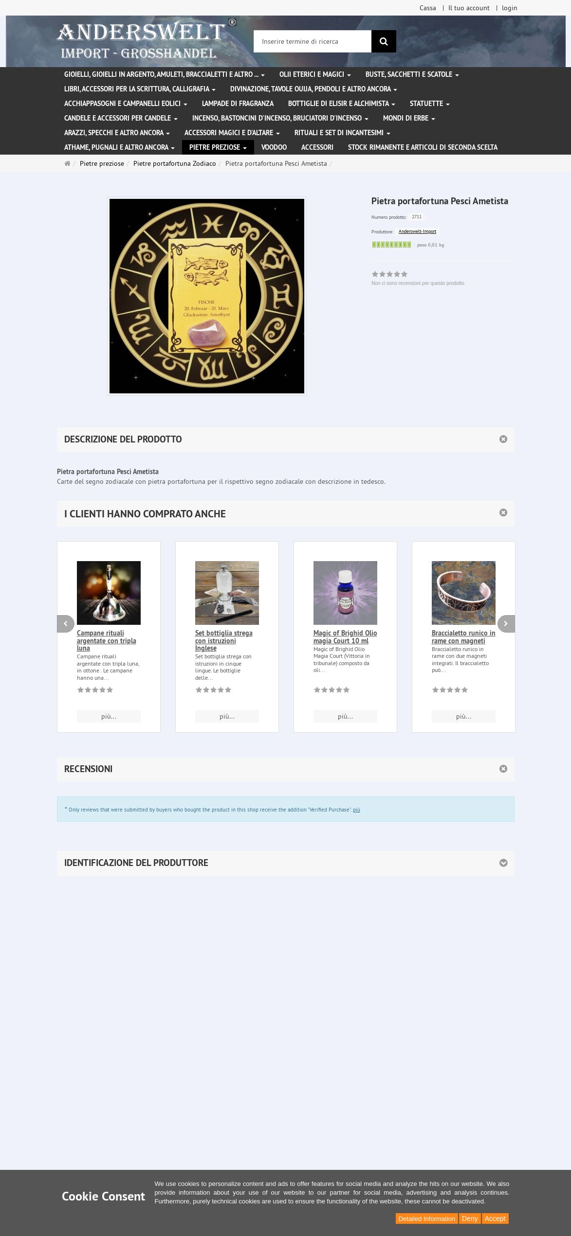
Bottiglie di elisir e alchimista (341, 103)
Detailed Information (427, 1218)
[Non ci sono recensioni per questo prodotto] (95, 691)
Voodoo (274, 147)
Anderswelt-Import (417, 231)
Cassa (428, 7)
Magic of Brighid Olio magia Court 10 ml (345, 637)
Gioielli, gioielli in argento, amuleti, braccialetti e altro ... (164, 74)
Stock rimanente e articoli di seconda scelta (422, 147)
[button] (286, 514)
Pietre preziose (218, 147)
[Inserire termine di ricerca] (313, 41)
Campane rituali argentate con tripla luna (106, 641)
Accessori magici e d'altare (232, 132)
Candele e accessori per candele (121, 118)
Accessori (317, 147)
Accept (495, 1218)
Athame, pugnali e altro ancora (119, 147)
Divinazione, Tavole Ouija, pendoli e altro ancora (313, 89)
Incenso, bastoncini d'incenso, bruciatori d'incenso (280, 118)
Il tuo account (469, 7)
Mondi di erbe (409, 118)
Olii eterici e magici (315, 74)
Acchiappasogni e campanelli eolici (125, 103)
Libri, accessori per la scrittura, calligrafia (140, 89)
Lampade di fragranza (238, 103)
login (509, 7)
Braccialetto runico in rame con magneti (464, 637)
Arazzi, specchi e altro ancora (117, 132)
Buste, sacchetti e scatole (412, 74)
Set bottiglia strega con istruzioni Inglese (224, 641)
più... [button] (108, 716)
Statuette (430, 103)
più (356, 809)
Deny (470, 1218)
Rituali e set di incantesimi (342, 132)
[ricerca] (383, 41)
